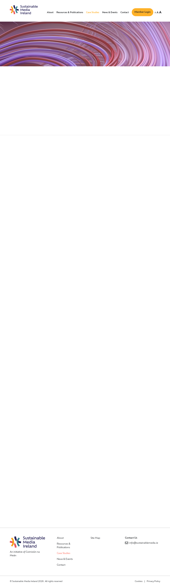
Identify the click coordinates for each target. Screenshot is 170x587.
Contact (124, 12)
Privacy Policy (153, 581)
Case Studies (92, 12)
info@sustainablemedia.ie (143, 543)
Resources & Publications (69, 12)
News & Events (110, 12)
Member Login (142, 12)
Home (14, 65)
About (50, 12)
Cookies (139, 581)
